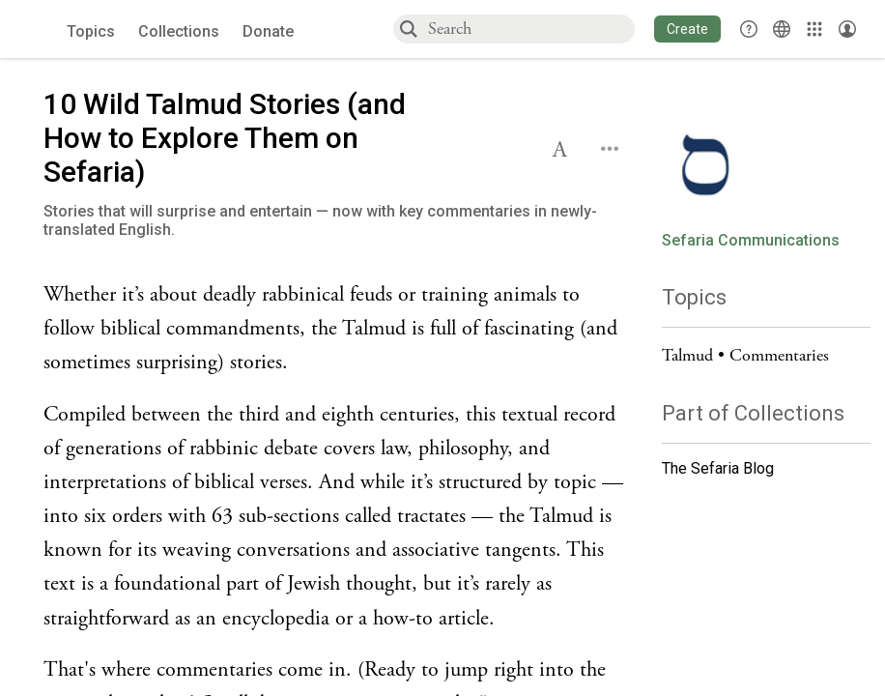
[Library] (814, 29)
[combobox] (530, 28)
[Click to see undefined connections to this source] (338, 329)
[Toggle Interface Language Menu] (781, 29)
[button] (687, 29)
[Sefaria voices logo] (38, 29)
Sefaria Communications (751, 240)
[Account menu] (847, 29)
